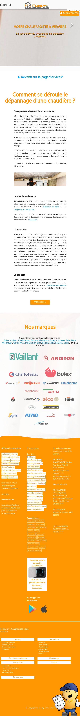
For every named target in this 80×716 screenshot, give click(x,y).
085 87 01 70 (61, 512)
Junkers (61, 340)
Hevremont (15, 460)
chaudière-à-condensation (36, 524)
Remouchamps (11, 473)
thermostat (31, 521)
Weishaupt (7, 343)
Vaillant (13, 340)
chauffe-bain (40, 521)
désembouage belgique (36, 480)
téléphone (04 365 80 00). (24, 209)
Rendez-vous (18, 677)
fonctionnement (33, 547)
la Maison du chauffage (36, 483)
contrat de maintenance (56, 285)
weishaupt (41, 537)
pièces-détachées (33, 527)
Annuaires (5, 494)
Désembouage (54, 658)
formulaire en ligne (51, 206)
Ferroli (45, 343)
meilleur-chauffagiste (34, 550)
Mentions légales (8, 485)
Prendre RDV (40, 302)
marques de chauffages (36, 489)
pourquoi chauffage (35, 496)
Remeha (59, 343)
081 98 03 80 (61, 529)
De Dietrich (30, 343)
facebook (33, 219)
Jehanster (5, 463)
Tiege (15, 477)
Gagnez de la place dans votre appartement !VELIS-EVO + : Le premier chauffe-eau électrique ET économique (37, 574)
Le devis (40, 654)
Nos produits (18, 662)
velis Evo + (39, 509)
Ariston (34, 340)
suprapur (42, 547)
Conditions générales (9, 488)
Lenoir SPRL (31, 486)
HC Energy (31, 457)
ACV (22, 343)
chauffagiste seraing (35, 470)
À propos (18, 639)
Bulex (6, 340)
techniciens (31, 534)
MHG (51, 343)
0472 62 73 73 (58, 473)
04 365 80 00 (61, 501)
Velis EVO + (6, 670)
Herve (7, 460)
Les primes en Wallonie (10, 505)
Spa (3, 473)
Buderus (53, 340)
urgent (38, 540)
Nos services (54, 639)
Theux (10, 477)
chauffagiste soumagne (36, 473)
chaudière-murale (33, 544)
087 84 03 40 (61, 470)
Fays (3, 460)
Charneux (5, 457)
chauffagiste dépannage (36, 506)
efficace (36, 531)
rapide (44, 540)
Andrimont (6, 454)
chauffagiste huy (33, 466)
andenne (43, 527)
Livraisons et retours (9, 482)
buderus (30, 531)
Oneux (4, 467)
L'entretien (41, 642)
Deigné (12, 457)
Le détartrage (43, 647)
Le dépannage (42, 649)
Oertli (16, 343)
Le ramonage (43, 645)
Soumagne (16, 470)
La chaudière (6, 666)
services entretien (34, 502)
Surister (4, 477)
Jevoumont (14, 463)
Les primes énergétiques (10, 668)
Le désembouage (8, 513)
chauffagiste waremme (36, 476)
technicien (31, 540)
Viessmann (44, 340)
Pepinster (11, 467)
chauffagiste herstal (35, 463)
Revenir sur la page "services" (40, 77)
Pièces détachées (7, 672)
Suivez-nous (33, 448)
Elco (39, 343)
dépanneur (40, 534)
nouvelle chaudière (34, 493)
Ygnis (66, 343)
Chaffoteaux (24, 340)
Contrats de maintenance (18, 658)
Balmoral (13, 454)
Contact (54, 662)
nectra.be (31, 509)
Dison (17, 457)
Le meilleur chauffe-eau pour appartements (10, 509)
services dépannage (35, 499)
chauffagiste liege (34, 460)
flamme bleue (32, 537)
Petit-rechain (7, 470)
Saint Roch (71, 340)
